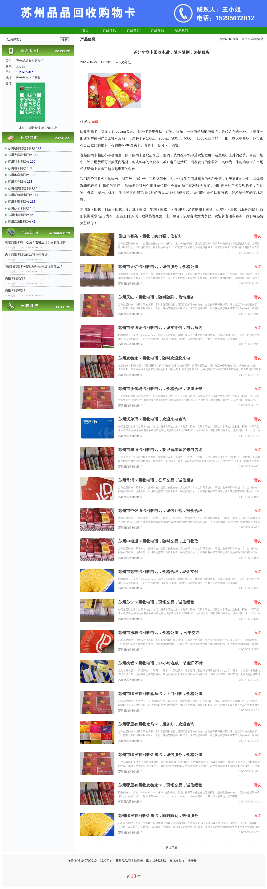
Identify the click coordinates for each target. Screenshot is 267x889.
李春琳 (192, 860)
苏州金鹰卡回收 (18, 201)
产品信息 (109, 30)
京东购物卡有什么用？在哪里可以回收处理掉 (35, 242)
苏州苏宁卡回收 (18, 208)
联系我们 (181, 30)
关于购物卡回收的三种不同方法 (26, 254)
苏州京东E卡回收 (19, 221)
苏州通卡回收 (17, 168)
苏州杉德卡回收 (18, 215)
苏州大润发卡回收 (20, 154)
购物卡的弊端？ (15, 290)
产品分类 (133, 30)
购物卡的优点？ (15, 278)
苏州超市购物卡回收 (21, 148)
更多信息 (172, 847)
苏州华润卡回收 (18, 175)
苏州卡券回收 (17, 181)
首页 (85, 30)
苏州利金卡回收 (18, 161)
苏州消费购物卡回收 (21, 188)
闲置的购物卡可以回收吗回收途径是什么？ (34, 266)
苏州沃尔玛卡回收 (20, 195)
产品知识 (157, 30)
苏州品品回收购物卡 (130, 253)
